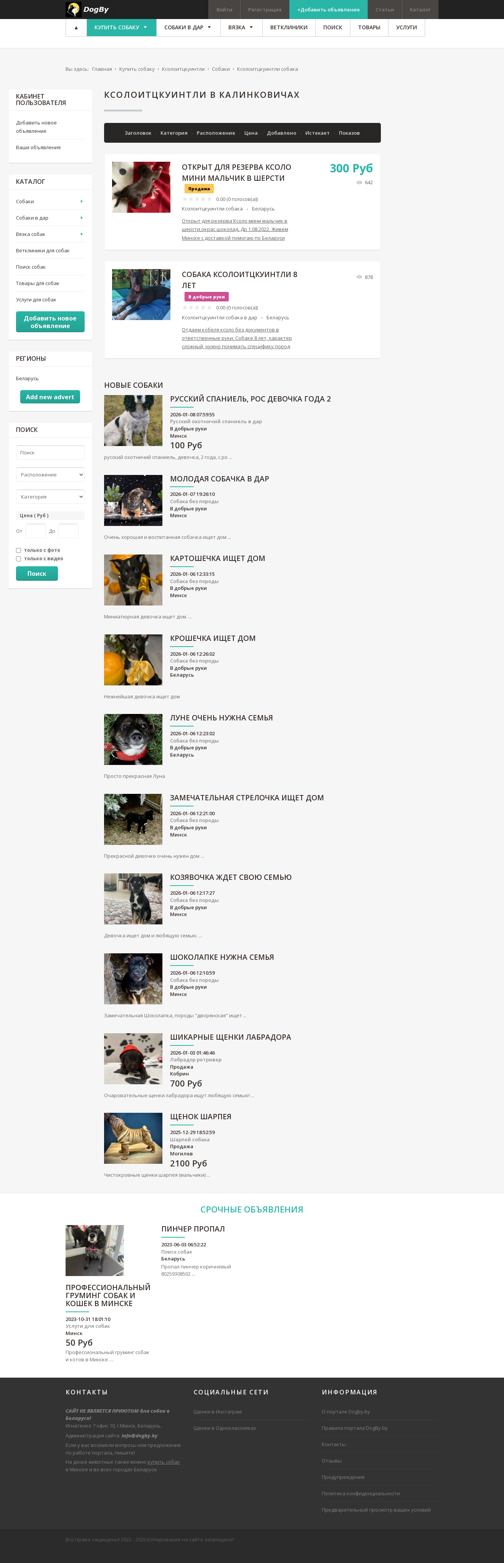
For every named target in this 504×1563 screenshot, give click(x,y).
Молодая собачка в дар (219, 492)
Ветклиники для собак (43, 263)
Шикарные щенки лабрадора (230, 1050)
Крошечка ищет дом (213, 651)
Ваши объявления (38, 159)
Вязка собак (30, 246)
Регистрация (265, 9)
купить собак (164, 1474)
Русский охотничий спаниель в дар (216, 434)
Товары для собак (37, 296)
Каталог (420, 9)
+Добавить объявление (328, 9)
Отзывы (332, 1473)
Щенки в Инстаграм (218, 1424)
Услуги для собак (36, 312)
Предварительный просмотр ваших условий (376, 1522)
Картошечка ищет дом (217, 571)
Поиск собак (31, 279)
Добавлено (282, 145)
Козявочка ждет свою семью (231, 890)
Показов (349, 145)
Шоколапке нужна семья (222, 970)
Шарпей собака (190, 1152)
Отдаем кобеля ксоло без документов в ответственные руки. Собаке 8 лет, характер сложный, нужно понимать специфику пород (237, 350)
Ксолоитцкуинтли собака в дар (219, 330)
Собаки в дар (32, 230)
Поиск (37, 586)
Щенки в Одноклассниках (225, 1440)
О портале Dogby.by (346, 1424)
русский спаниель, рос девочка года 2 (250, 412)
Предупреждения (343, 1489)
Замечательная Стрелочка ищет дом (247, 810)
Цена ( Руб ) (34, 528)
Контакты (334, 1456)
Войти (225, 9)
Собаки (25, 213)
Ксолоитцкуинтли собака (212, 221)
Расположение (216, 145)
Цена (251, 145)
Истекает (318, 145)
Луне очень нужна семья (221, 731)
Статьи (385, 9)
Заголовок (138, 145)
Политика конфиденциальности (361, 1506)
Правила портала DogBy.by (355, 1440)
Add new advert (50, 410)
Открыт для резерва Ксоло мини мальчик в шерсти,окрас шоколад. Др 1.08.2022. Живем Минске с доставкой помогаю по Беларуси (235, 242)
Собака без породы (194, 513)
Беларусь (263, 221)
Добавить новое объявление (36, 139)
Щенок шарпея (200, 1130)
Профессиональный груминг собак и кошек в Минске (108, 1308)
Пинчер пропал (193, 1242)
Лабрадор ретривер (196, 1072)
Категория (175, 145)
